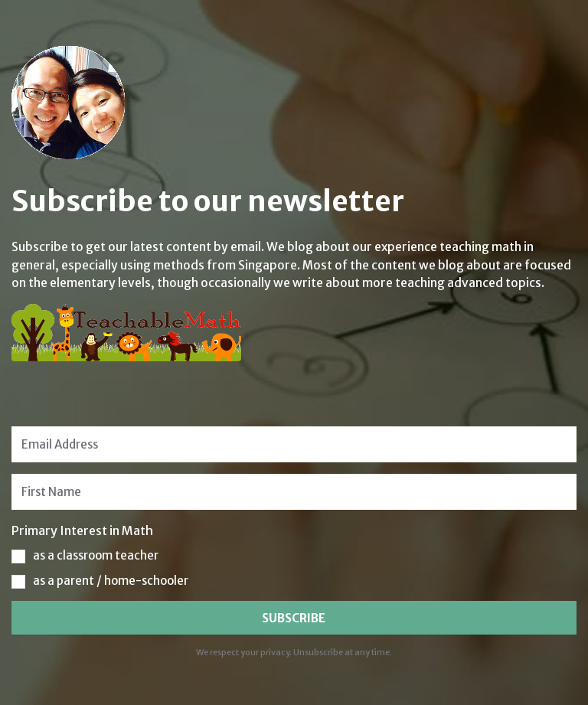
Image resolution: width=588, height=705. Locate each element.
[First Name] (293, 492)
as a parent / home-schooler (110, 580)
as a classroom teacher (95, 555)
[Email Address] (293, 444)
